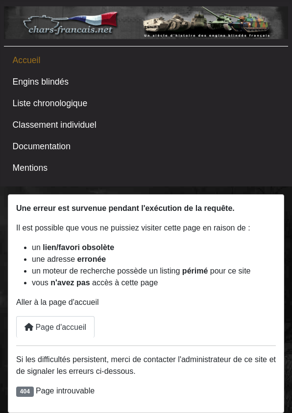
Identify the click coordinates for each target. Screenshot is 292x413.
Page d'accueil (55, 327)
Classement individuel (55, 125)
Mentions (30, 168)
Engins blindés (41, 82)
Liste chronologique (50, 103)
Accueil (27, 60)
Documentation (42, 146)
